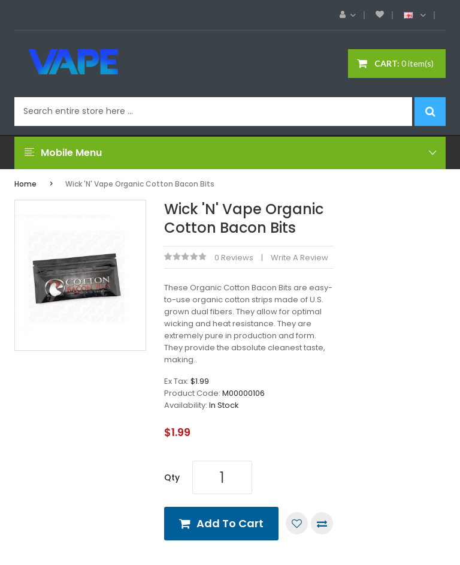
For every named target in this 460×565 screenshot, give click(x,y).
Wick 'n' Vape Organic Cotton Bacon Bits (139, 184)
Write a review (299, 257)
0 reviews (233, 257)
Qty (172, 477)
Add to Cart (230, 523)
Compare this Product (322, 523)
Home (25, 184)
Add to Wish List (297, 523)
